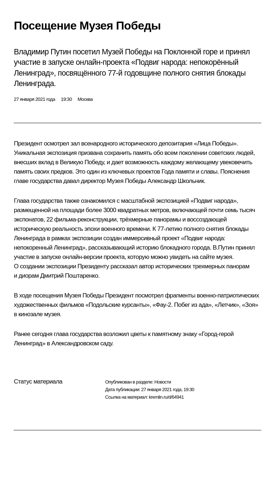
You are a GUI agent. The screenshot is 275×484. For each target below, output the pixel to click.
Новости (162, 382)
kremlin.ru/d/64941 (166, 397)
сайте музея (216, 257)
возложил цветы (125, 334)
